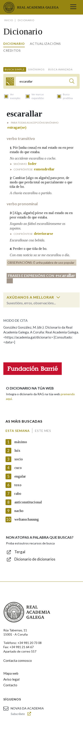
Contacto (10, 685)
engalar (20, 476)
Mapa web (10, 673)
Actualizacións (45, 43)
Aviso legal (11, 679)
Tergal (19, 551)
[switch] (58, 297)
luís (17, 450)
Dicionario (14, 43)
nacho (18, 511)
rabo (17, 493)
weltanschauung (26, 519)
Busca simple (15, 69)
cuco (18, 468)
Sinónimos (36, 69)
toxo (17, 485)
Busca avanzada (60, 69)
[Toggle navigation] (73, 7)
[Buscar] (71, 82)
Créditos (12, 50)
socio (18, 459)
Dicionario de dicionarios (34, 559)
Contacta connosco (17, 660)
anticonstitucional (28, 502)
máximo (20, 442)
